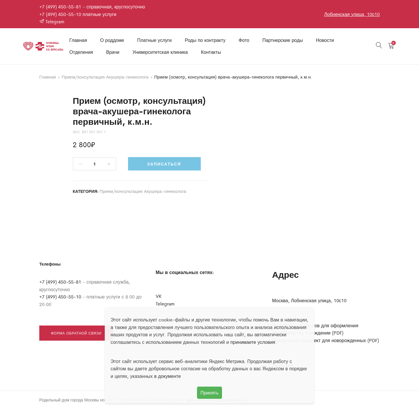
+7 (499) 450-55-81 (60, 6)
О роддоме (112, 40)
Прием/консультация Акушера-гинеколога (105, 77)
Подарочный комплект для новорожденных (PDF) (325, 340)
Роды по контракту (205, 40)
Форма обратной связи (76, 333)
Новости (325, 40)
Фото (244, 40)
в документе (167, 376)
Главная (78, 40)
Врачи (112, 52)
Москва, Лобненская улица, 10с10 (309, 300)
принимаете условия (252, 342)
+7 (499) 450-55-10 (60, 14)
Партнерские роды (282, 40)
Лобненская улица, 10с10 (352, 14)
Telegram (51, 21)
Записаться (164, 164)
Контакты (211, 52)
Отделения (81, 52)
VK (158, 296)
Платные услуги (154, 40)
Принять (209, 392)
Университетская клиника (160, 52)
